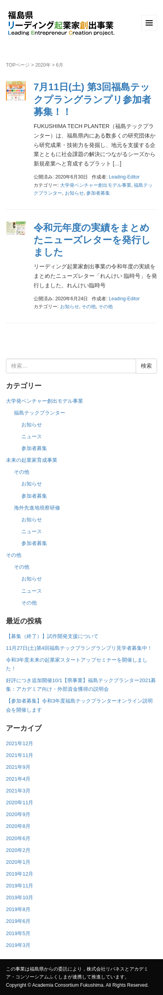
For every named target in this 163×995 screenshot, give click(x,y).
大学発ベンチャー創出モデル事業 (95, 185)
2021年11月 (19, 755)
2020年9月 (18, 814)
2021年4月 (18, 779)
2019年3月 (18, 945)
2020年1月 (18, 862)
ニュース (31, 436)
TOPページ (18, 65)
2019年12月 (19, 874)
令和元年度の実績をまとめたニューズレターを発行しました (92, 239)
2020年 (43, 65)
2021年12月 (19, 743)
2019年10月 (19, 897)
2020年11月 (19, 802)
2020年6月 (18, 838)
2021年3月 (18, 791)
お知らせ (74, 193)
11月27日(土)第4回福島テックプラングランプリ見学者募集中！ (79, 648)
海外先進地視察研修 (37, 508)
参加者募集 (98, 193)
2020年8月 (18, 826)
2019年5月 (18, 933)
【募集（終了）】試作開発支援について (52, 636)
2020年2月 (18, 850)
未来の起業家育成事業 (31, 460)
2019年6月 (18, 921)
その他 (89, 306)
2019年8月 (18, 909)
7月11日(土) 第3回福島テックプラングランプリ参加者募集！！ (92, 99)
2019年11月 (19, 886)
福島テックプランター (39, 413)
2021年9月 (18, 767)
